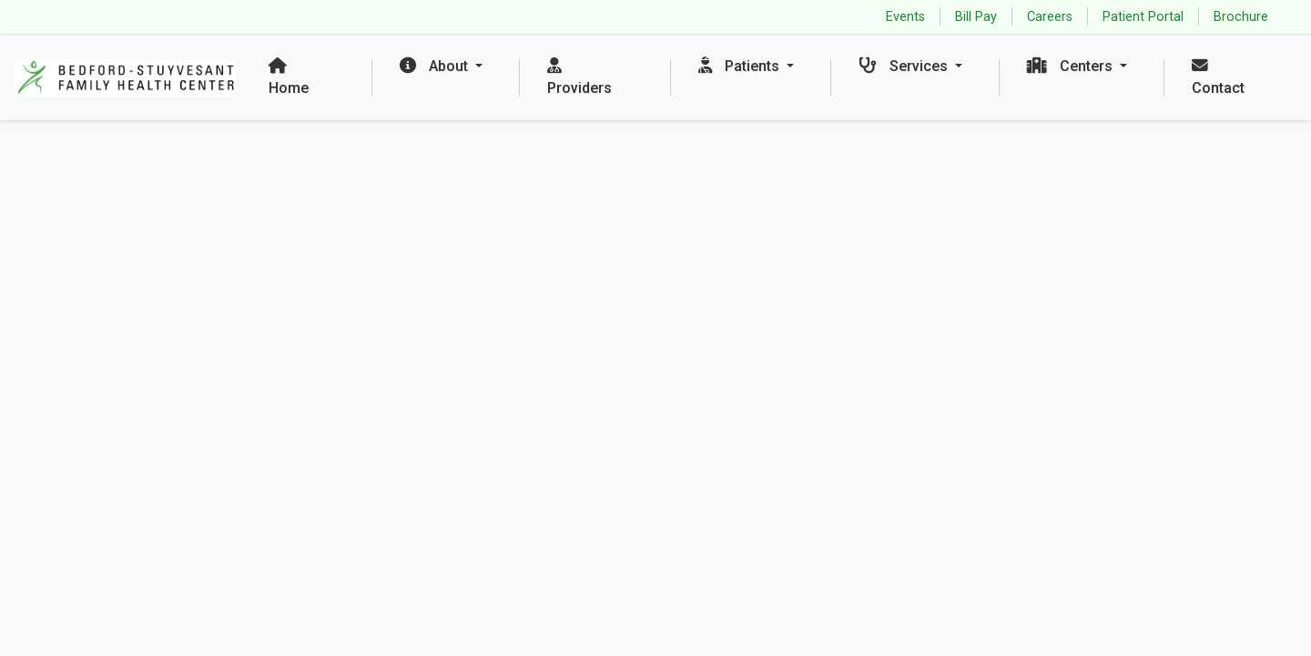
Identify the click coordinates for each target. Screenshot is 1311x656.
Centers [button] (1071, 66)
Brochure (1241, 17)
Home (289, 77)
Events (905, 17)
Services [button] (905, 66)
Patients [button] (740, 66)
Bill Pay (976, 17)
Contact (1218, 77)
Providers (579, 77)
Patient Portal (1143, 17)
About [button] (436, 66)
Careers (1049, 17)
